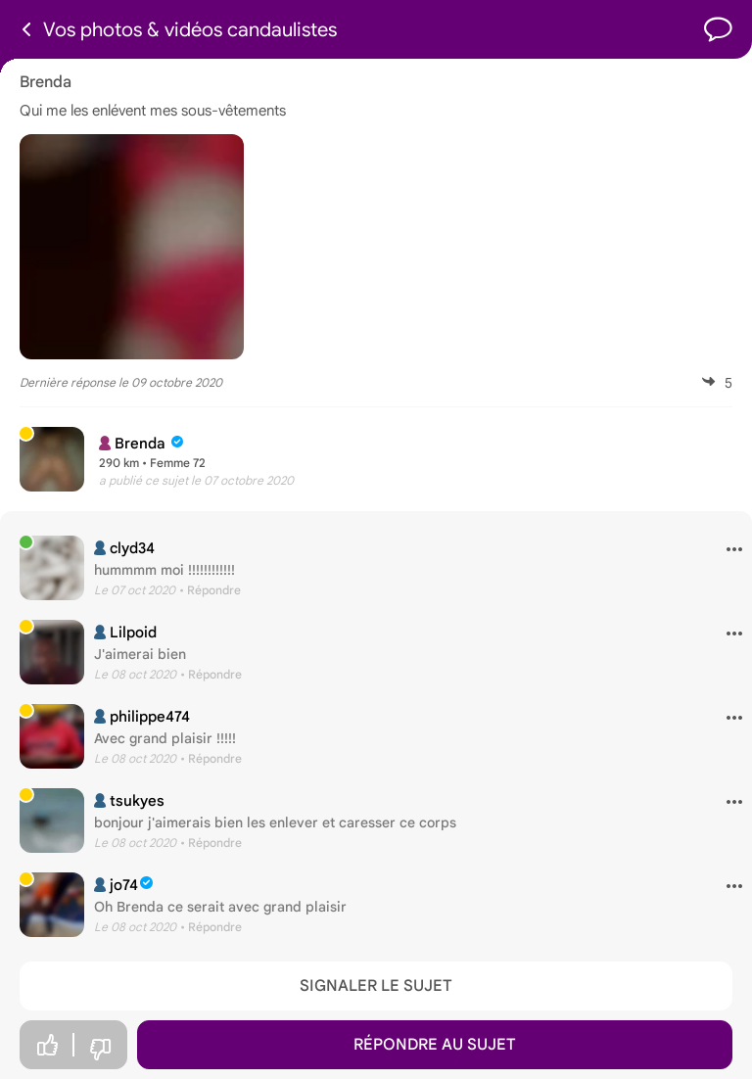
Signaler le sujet (376, 986)
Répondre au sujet (434, 1045)
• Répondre (210, 590)
